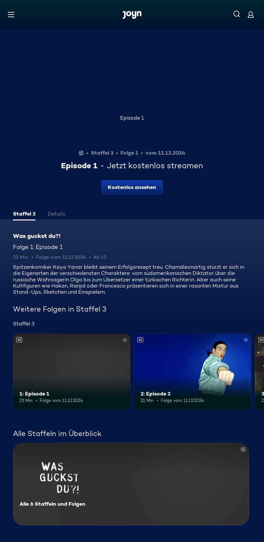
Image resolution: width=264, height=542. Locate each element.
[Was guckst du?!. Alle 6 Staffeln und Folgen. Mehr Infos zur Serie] (131, 484)
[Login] (250, 14)
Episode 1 (132, 118)
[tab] (24, 214)
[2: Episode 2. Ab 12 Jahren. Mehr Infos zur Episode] (192, 372)
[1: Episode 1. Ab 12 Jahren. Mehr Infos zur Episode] (71, 372)
